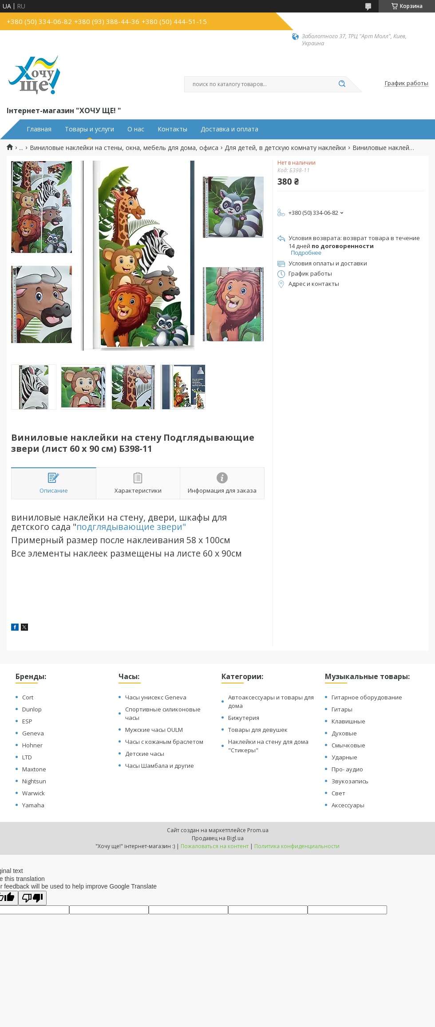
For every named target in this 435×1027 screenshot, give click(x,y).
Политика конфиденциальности (297, 846)
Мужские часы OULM (154, 730)
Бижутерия (243, 718)
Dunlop (32, 709)
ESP (27, 721)
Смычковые (348, 745)
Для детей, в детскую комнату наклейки (285, 148)
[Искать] (342, 84)
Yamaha (33, 805)
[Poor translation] (32, 898)
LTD (27, 757)
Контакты (172, 129)
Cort (27, 697)
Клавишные (348, 721)
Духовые (344, 733)
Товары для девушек (258, 730)
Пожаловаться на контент (215, 846)
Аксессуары (348, 805)
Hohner (32, 745)
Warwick (33, 793)
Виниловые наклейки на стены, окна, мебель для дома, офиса (124, 148)
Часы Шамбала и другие (159, 766)
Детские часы (144, 754)
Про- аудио (347, 769)
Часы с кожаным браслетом (164, 742)
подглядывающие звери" (131, 527)
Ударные (344, 757)
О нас (135, 129)
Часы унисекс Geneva (155, 697)
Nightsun (34, 781)
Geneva (33, 733)
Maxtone (34, 769)
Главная (39, 129)
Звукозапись (350, 781)
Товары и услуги (89, 129)
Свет (338, 793)
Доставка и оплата (229, 129)
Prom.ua (258, 830)
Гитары (342, 709)
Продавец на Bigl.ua (218, 838)
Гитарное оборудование (367, 697)
